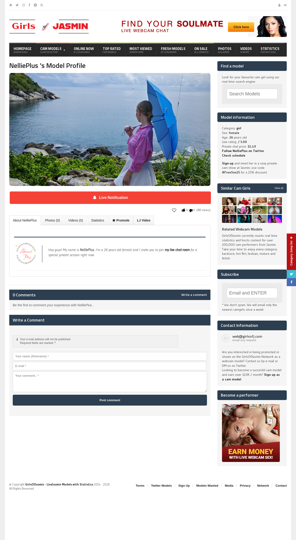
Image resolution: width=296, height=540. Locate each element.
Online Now (84, 50)
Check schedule (233, 155)
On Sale (201, 50)
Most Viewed (141, 50)
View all (278, 188)
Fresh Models (173, 50)
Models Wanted (207, 485)
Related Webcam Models (242, 229)
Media (229, 485)
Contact (281, 485)
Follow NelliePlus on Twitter (243, 151)
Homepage (22, 50)
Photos (224, 50)
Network (263, 485)
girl (238, 128)
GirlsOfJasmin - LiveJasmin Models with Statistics (59, 484)
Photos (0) (52, 220)
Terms (140, 485)
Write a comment (194, 294)
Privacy (245, 485)
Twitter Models (161, 485)
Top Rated (112, 50)
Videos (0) (75, 220)
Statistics (270, 50)
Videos (246, 50)
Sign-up (228, 163)
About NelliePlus (25, 220)
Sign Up (184, 485)
